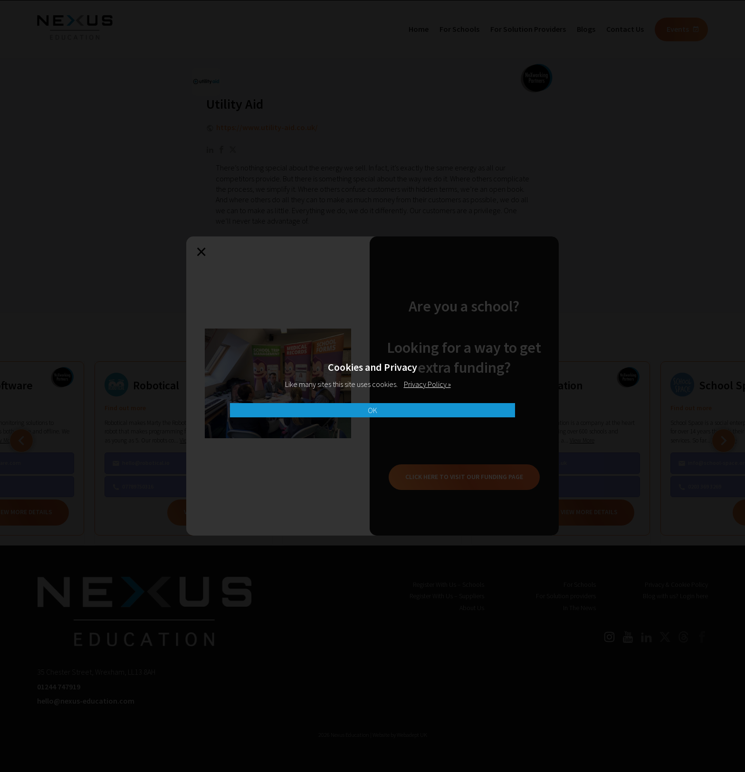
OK (372, 410)
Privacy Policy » (427, 384)
